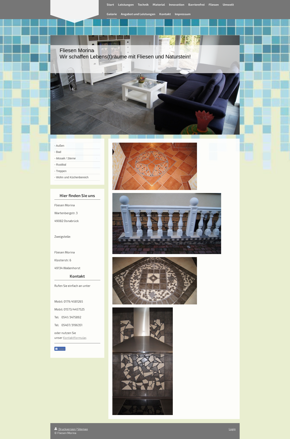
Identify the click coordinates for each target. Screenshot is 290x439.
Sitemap (82, 429)
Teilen (60, 349)
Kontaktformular (74, 337)
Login (232, 429)
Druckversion (65, 429)
